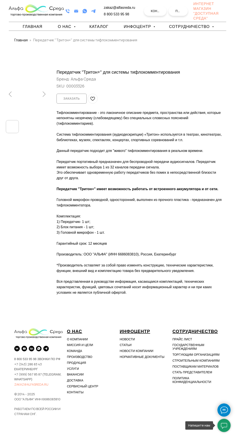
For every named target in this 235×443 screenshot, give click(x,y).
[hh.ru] (31, 348)
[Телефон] (67, 11)
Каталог (98, 26)
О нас (65, 26)
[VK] (17, 348)
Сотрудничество (190, 26)
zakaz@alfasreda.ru (31, 384)
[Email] (76, 11)
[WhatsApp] (84, 11)
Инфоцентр (138, 26)
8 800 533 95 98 (116, 14)
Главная (32, 26)
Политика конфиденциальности (192, 380)
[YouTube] (24, 348)
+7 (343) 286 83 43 (28, 364)
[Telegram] (93, 11)
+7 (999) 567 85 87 (28, 374)
